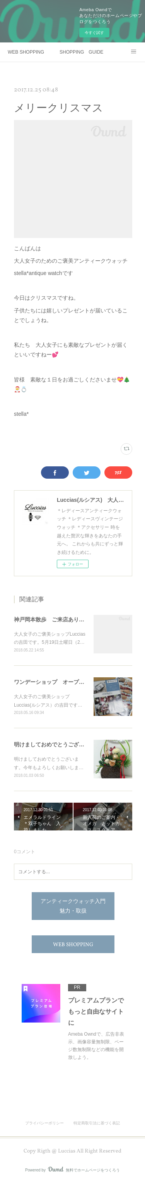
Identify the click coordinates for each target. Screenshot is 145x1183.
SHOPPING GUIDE (81, 52)
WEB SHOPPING (26, 52)
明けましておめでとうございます (54, 744)
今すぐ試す (94, 32)
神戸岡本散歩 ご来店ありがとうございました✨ (74, 619)
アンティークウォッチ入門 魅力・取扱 (76, 906)
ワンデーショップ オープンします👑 (60, 682)
